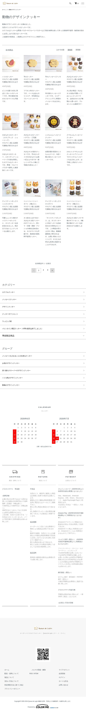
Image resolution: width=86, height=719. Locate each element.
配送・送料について (9, 681)
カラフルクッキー (10, 292)
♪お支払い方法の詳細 (65, 610)
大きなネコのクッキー (74, 77)
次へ (51, 270)
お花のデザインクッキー (13, 368)
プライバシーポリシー (10, 696)
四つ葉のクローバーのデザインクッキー (20, 376)
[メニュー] (82, 3)
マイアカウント (62, 677)
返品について (7, 685)
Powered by (43, 714)
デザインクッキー (10, 308)
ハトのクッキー (7, 77)
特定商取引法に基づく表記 (11, 692)
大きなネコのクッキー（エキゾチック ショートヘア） (10, 137)
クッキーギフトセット (12, 316)
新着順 (78, 50)
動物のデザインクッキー (16, 9)
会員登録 (60, 681)
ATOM (36, 681)
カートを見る (61, 688)
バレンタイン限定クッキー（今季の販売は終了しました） (28, 332)
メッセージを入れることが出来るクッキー (21, 360)
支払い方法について (9, 688)
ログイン (60, 685)
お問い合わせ (61, 692)
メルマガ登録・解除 (36, 677)
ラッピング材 (8, 324)
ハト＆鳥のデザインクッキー (15, 384)
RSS (31, 681)
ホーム (4, 9)
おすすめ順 (60, 50)
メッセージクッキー (11, 300)
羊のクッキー (28, 77)
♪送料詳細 (5, 503)
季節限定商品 (8, 339)
